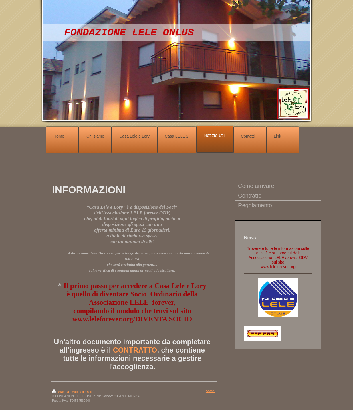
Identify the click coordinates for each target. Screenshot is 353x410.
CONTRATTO (135, 350)
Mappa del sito (82, 391)
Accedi (210, 391)
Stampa (61, 391)
